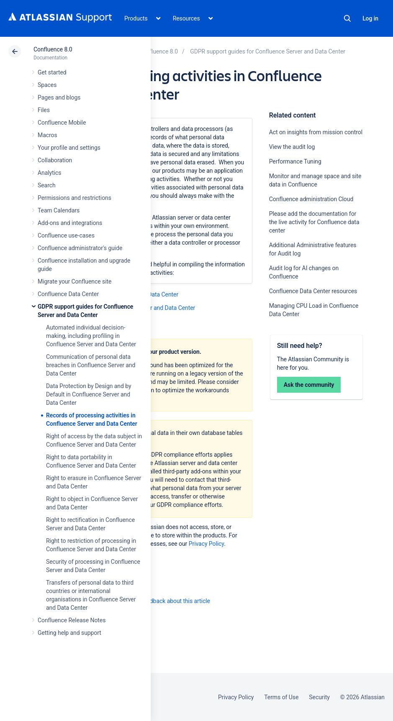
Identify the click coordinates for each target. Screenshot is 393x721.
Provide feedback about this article (165, 601)
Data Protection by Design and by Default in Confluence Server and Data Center (88, 394)
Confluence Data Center (68, 294)
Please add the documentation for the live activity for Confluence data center (314, 222)
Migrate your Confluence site (74, 281)
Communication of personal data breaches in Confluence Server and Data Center (90, 365)
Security (319, 697)
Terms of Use (281, 697)
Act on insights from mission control (315, 132)
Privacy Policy (206, 543)
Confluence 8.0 (52, 49)
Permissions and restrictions (74, 197)
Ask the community (309, 384)
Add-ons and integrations (70, 223)
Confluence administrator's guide (80, 248)
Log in (370, 18)
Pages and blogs (59, 97)
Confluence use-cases (66, 235)
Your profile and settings (69, 147)
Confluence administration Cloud (311, 199)
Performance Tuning (295, 161)
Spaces (47, 85)
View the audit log (292, 146)
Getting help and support (69, 632)
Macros (47, 135)
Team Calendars (59, 210)
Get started (52, 72)
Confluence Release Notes (71, 620)
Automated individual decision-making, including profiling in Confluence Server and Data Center (91, 336)
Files (44, 110)
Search (347, 18)
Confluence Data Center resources (313, 291)
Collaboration (55, 160)
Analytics (49, 172)
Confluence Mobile (62, 122)
